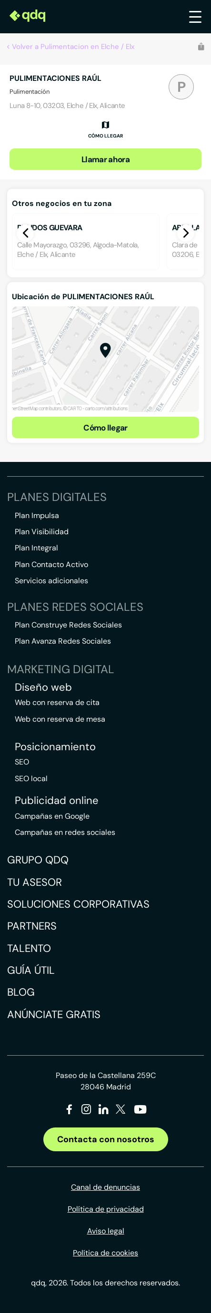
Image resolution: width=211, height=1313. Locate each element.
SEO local (31, 779)
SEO (22, 762)
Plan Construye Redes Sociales (68, 625)
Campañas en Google (52, 816)
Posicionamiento (55, 747)
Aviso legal (105, 1231)
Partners (32, 926)
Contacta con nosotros (105, 1139)
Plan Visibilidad (42, 532)
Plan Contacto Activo (51, 564)
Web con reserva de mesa (60, 719)
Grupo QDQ (38, 860)
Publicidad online (57, 800)
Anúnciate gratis (53, 1014)
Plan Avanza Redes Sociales (63, 641)
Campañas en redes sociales (65, 832)
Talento (29, 948)
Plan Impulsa (37, 515)
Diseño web (43, 687)
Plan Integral (36, 548)
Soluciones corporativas (78, 904)
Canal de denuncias (105, 1187)
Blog (21, 992)
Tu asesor (34, 882)
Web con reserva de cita (57, 702)
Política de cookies (105, 1253)
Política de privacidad (106, 1209)
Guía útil (31, 970)
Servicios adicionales (51, 581)
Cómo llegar (105, 427)
